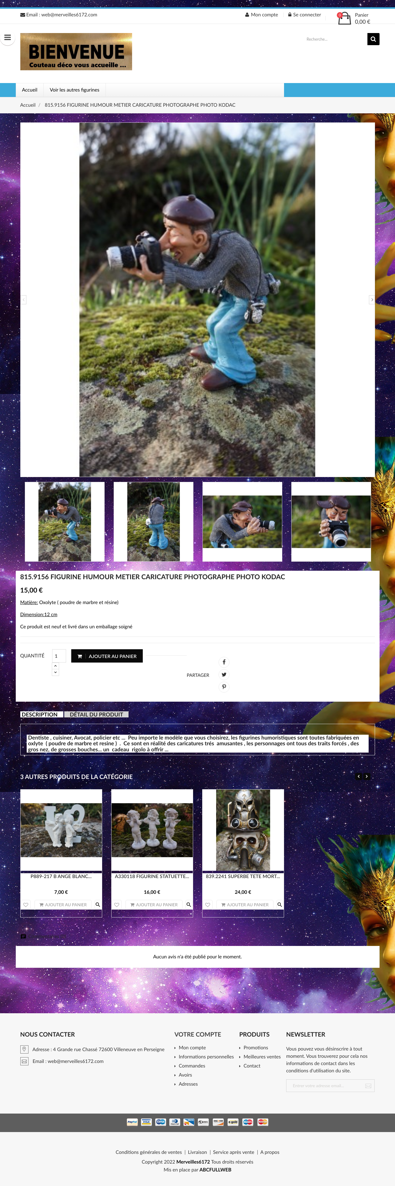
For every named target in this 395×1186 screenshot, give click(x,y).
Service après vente (233, 1152)
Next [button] (372, 299)
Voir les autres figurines (74, 90)
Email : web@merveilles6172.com (58, 15)
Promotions (255, 1048)
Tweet (224, 674)
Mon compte (192, 1048)
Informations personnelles (206, 1057)
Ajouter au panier (107, 656)
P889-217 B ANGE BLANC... (61, 876)
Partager (224, 662)
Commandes (192, 1066)
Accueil (30, 90)
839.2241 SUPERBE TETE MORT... (243, 876)
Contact (251, 1066)
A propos (270, 1152)
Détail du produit (96, 714)
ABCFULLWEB (215, 1170)
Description (40, 714)
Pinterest (224, 687)
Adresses (188, 1084)
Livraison (197, 1152)
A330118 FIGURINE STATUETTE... (152, 876)
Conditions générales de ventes (148, 1152)
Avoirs (185, 1075)
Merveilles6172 (193, 1162)
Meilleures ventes (262, 1057)
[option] (198, 300)
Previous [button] (23, 299)
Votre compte (197, 1034)
